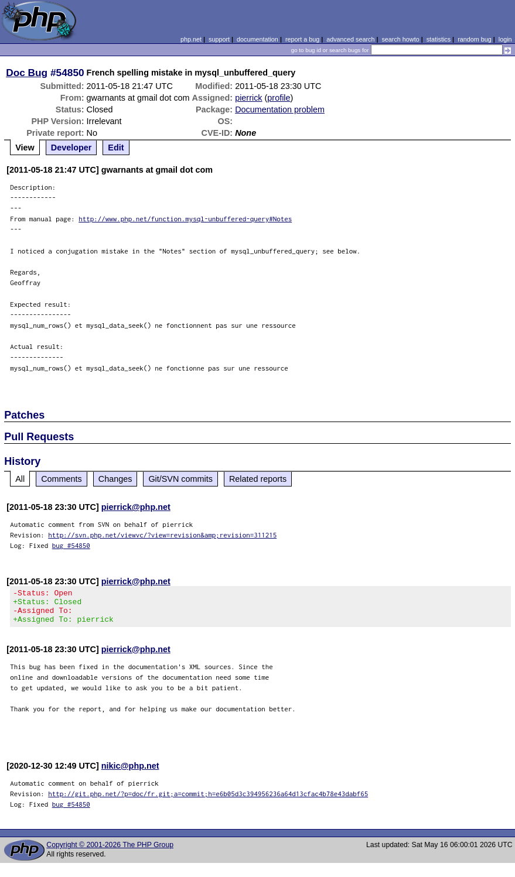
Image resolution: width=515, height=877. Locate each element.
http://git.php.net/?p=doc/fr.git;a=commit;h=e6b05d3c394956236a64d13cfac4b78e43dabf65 (208, 800)
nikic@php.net (130, 772)
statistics (439, 39)
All (20, 479)
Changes (115, 479)
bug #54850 (71, 545)
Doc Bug (26, 72)
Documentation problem (280, 109)
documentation (257, 39)
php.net (191, 39)
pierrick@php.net (135, 507)
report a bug (302, 39)
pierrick (248, 97)
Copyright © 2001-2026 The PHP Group (109, 852)
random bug (475, 39)
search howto (400, 39)
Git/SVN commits (180, 479)
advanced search (350, 39)
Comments (61, 479)
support (219, 39)
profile (278, 97)
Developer (71, 147)
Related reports (258, 479)
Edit (116, 147)
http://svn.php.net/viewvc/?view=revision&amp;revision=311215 (162, 535)
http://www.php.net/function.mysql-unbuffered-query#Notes (185, 218)
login (505, 39)
